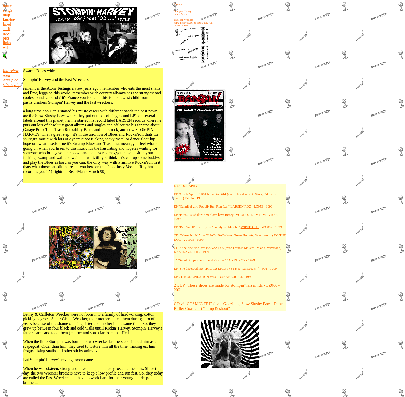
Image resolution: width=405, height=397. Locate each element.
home (7, 5)
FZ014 (189, 198)
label (7, 24)
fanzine (9, 19)
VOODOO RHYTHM (251, 215)
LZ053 (258, 206)
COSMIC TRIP (199, 304)
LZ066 (271, 285)
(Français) (11, 84)
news (7, 33)
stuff (6, 29)
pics (6, 38)
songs (7, 10)
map (6, 15)
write (7, 47)
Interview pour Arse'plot (10, 75)
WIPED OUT (250, 227)
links (7, 43)
